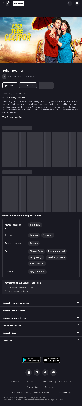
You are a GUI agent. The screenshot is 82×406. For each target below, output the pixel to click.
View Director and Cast (12, 117)
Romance (21, 97)
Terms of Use (32, 387)
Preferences (50, 387)
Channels (15, 381)
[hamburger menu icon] (77, 3)
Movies (31, 76)
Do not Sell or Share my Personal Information (30, 392)
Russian (22, 93)
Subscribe (18, 3)
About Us (30, 381)
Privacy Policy (65, 381)
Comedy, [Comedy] (13, 97)
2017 (22, 76)
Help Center (47, 381)
